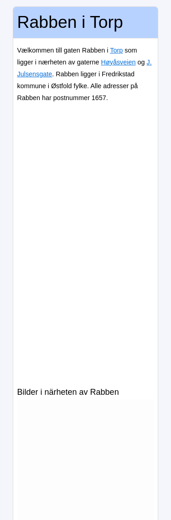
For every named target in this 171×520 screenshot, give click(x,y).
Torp (116, 50)
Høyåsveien (118, 62)
